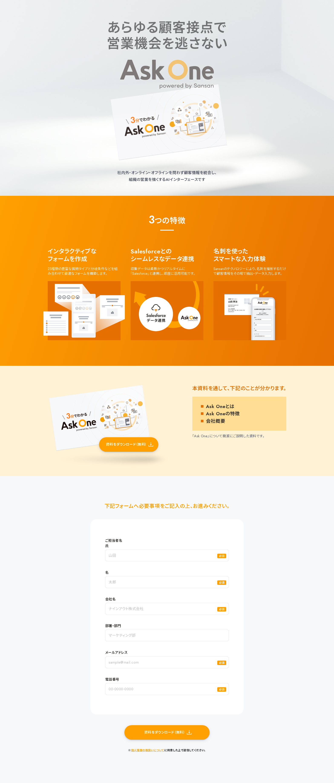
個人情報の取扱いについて (147, 750)
